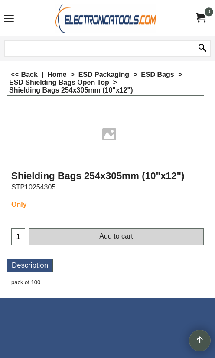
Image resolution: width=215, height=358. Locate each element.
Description (30, 265)
